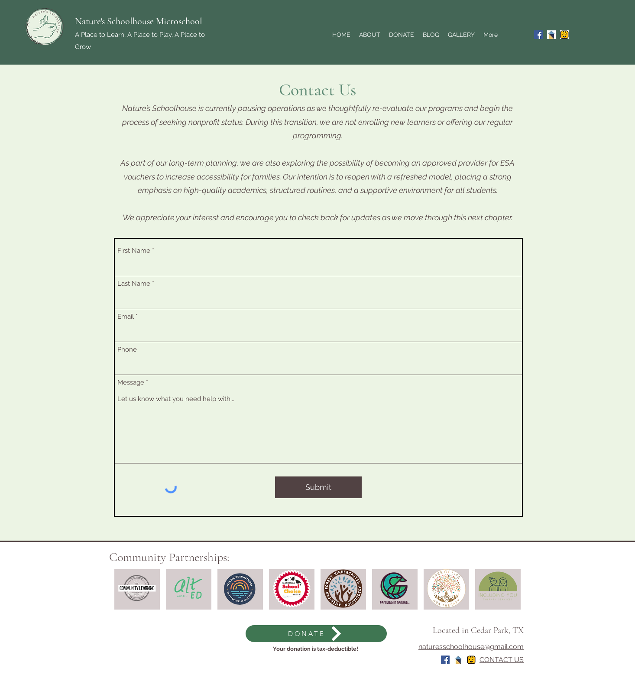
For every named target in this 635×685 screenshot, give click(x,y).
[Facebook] (538, 34)
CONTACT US (501, 660)
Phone (127, 349)
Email (125, 316)
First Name (133, 251)
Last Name (133, 284)
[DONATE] (316, 633)
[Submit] (318, 487)
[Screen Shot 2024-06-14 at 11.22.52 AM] (564, 34)
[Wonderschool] (551, 34)
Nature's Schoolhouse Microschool (138, 21)
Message (130, 382)
